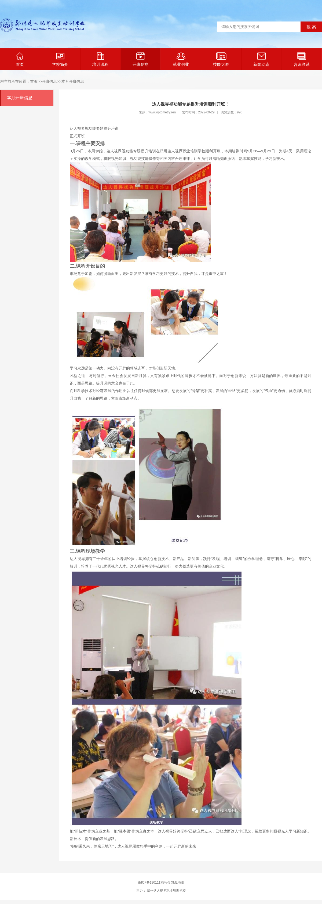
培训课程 (100, 59)
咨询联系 (302, 59)
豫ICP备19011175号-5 (154, 882)
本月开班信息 (72, 81)
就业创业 (181, 59)
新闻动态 (261, 59)
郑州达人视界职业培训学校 (165, 890)
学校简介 (60, 59)
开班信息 (141, 59)
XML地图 (177, 882)
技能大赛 (221, 59)
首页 (20, 59)
